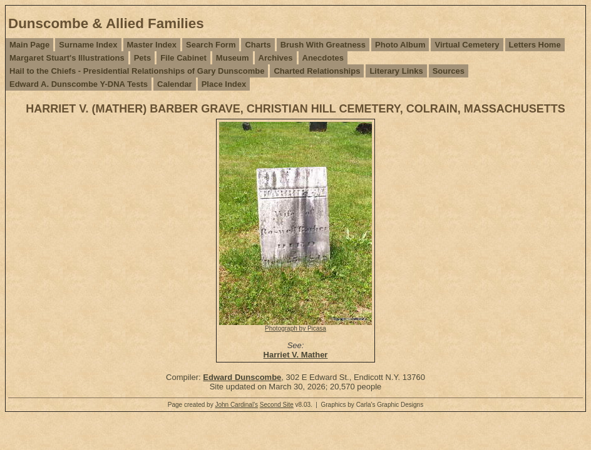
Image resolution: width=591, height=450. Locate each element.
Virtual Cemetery (466, 44)
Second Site (277, 404)
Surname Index (88, 44)
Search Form (210, 44)
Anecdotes (323, 57)
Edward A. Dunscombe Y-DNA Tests (78, 84)
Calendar (174, 84)
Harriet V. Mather (296, 354)
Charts (257, 44)
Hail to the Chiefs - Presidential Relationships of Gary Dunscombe (136, 71)
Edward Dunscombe (242, 377)
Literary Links (396, 71)
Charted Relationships (317, 71)
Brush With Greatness (323, 44)
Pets (142, 57)
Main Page (29, 44)
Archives (276, 57)
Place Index (224, 84)
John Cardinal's (236, 404)
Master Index (152, 44)
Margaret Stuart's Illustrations (67, 57)
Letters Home (535, 44)
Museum (232, 57)
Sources (449, 71)
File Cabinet (183, 57)
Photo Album (400, 44)
